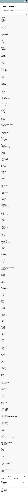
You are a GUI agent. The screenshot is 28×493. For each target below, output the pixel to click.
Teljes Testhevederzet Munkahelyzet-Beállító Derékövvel (9, 416)
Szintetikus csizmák (3, 390)
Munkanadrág (2, 276)
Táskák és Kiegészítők (3, 402)
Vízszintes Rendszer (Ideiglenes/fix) (6, 207)
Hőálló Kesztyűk (4, 410)
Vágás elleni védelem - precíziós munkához (6, 442)
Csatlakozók (2, 47)
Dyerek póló (2, 63)
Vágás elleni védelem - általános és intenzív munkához (7, 437)
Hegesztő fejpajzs (3, 144)
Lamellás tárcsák (3, 472)
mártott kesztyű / (3, 253)
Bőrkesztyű (2, 40)
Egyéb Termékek (4, 139)
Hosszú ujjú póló (3, 166)
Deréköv (3, 188)
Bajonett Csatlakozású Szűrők (5, 242)
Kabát (2, 340)
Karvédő (3, 140)
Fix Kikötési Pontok (4, 205)
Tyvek (2, 179)
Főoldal (21, 478)
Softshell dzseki (2, 361)
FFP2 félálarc (2, 109)
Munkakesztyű (2, 274)
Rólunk (21, 479)
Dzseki (3, 138)
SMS (2, 294)
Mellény (3, 153)
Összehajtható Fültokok (5, 131)
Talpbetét (3, 200)
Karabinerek (3, 49)
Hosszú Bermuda (4, 315)
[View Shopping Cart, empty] (24, 1)
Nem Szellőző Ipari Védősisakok (5, 98)
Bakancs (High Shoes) (4, 370)
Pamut (1, 301)
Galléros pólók (2, 120)
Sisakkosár (3, 99)
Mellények (2, 262)
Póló (2, 22)
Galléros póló (2, 119)
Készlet (2, 180)
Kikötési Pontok (3, 204)
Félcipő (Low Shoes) (4, 240)
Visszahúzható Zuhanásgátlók (5, 463)
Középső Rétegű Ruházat (4, 227)
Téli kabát (2, 403)
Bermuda (3, 302)
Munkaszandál (2, 282)
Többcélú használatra (3, 421)
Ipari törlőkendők (3, 171)
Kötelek (2, 213)
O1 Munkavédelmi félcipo (4, 288)
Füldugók (2, 118)
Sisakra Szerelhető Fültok (5, 132)
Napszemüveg (2, 287)
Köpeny (3, 316)
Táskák (1, 401)
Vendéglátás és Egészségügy (4, 458)
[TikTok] (23, 488)
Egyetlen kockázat (3, 68)
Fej (2, 191)
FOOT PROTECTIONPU (4, 111)
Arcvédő (3, 93)
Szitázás (3, 199)
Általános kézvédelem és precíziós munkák (6, 29)
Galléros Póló (3, 21)
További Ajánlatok (4, 103)
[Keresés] (26, 14)
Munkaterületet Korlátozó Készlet (6, 181)
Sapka (1, 355)
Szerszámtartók (4, 198)
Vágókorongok (2, 449)
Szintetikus (3, 26)
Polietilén (3, 43)
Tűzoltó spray (2, 436)
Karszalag (3, 193)
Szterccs (2, 394)
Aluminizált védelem (4, 425)
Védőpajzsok (2, 450)
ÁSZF (4, 490)
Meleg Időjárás (2, 259)
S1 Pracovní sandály (3, 354)
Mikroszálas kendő (3, 269)
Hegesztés (2, 137)
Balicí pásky (2, 35)
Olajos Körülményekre (4, 444)
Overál (3, 321)
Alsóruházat (3, 20)
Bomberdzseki (3, 233)
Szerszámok (2, 389)
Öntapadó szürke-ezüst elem (4, 289)
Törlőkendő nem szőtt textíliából (4, 431)
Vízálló (1, 464)
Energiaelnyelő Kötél (4, 214)
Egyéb (1, 64)
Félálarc (3, 247)
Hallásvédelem (2, 127)
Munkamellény (2, 275)
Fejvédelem (2, 92)
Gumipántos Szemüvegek (5, 382)
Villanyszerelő (3, 368)
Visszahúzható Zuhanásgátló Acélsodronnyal (7, 462)
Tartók (3, 471)
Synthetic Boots (4, 112)
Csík (2, 187)
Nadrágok (3, 234)
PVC (2, 221)
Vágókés (2, 448)
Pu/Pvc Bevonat (3, 342)
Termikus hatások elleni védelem (4, 408)
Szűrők (3, 248)
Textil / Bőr (3, 28)
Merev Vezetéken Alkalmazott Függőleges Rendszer (7, 267)
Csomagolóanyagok (3, 55)
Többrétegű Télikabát (4, 158)
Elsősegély (3, 381)
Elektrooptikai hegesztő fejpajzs (6, 146)
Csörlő (3, 470)
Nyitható (3, 126)
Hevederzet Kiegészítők (5, 192)
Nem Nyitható (3, 125)
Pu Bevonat (2, 339)
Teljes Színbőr (3, 27)
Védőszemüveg (4, 388)
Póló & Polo (3, 226)
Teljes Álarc (3, 249)
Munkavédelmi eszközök (10, 479)
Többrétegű (3, 296)
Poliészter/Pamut (3, 326)
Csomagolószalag (3, 56)
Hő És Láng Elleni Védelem (4, 159)
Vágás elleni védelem (4, 70)
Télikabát (3, 62)
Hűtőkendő (2, 167)
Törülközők (2, 435)
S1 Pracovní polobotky (3, 353)
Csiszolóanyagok (3, 50)
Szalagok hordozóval (3, 377)
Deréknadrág (2, 57)
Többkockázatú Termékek (4, 424)
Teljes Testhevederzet (4, 415)
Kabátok (2, 173)
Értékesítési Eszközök (3, 84)
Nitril (2, 76)
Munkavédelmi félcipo (3, 283)
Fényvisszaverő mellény (3, 105)
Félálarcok (2, 104)
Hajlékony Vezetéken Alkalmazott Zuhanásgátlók (6, 124)
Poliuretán (3, 220)
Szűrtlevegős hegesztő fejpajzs (5, 147)
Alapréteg (2, 19)
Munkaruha (8, 478)
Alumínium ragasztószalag (4, 34)
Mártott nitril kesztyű (3, 255)
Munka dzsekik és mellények (4, 270)
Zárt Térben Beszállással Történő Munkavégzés (6, 469)
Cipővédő (2, 42)
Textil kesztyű (2, 417)
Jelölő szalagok (2, 172)
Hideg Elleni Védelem (4, 409)
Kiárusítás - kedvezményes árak (4, 185)
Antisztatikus (3, 69)
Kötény (1, 218)
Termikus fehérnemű (3, 407)
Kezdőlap (3, 4)
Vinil (2, 77)
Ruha (2, 61)
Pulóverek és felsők (3, 346)
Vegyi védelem (3, 71)
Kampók (3, 48)
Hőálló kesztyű (2, 165)
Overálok (2, 300)
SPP (2, 212)
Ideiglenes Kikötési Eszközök (5, 206)
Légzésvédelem (2, 241)
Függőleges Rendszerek (5, 268)
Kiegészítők (2, 186)
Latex (2, 455)
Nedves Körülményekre (5, 438)
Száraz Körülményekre (4, 33)
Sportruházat (2, 374)
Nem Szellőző (3, 97)
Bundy (1, 41)
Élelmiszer (2, 78)
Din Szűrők (3, 243)
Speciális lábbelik (3, 369)
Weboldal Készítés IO (3, 491)
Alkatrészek (3, 145)
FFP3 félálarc (2, 110)
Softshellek (2, 362)
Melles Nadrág (3, 83)
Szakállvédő (2, 375)
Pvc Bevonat (2, 347)
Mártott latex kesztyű (3, 254)
